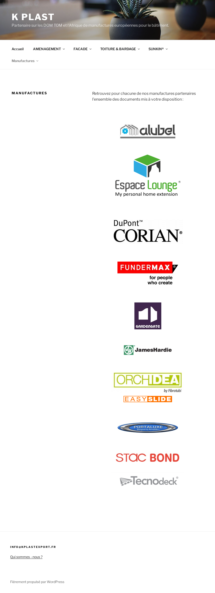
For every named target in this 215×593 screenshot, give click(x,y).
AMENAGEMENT (49, 49)
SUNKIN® (158, 49)
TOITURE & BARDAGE (120, 49)
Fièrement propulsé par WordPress (37, 582)
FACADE (83, 49)
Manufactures (25, 61)
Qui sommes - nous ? (26, 557)
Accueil (18, 49)
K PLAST (33, 17)
